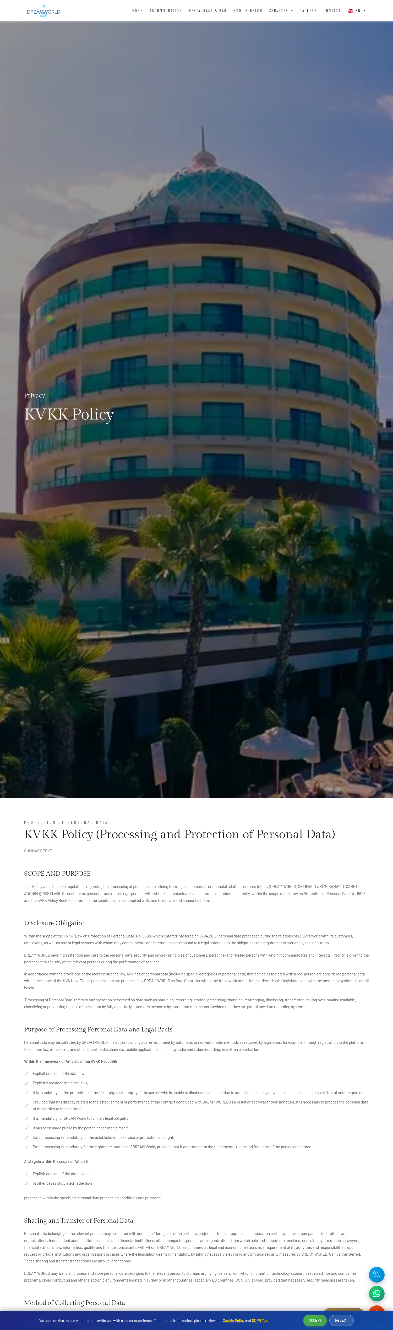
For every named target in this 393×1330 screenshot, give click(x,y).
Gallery (308, 10)
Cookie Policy (233, 1320)
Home (137, 10)
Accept (315, 1320)
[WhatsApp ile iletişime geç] (377, 1293)
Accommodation (166, 10)
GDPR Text (260, 1320)
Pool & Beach (248, 10)
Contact (332, 10)
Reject (341, 1320)
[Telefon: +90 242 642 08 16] (377, 1275)
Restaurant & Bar (208, 10)
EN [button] (355, 10)
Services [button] (279, 10)
